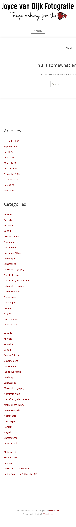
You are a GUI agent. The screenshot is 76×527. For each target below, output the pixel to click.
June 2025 (9, 157)
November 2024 (12, 174)
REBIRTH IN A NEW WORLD (18, 468)
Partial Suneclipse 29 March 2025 (20, 474)
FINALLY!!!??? (10, 457)
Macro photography (14, 269)
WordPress (48, 514)
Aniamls (8, 214)
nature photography (14, 285)
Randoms (9, 463)
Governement (11, 241)
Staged (7, 313)
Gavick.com (54, 510)
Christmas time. (12, 452)
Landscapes (10, 263)
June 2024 (9, 184)
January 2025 (10, 168)
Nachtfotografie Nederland (17, 280)
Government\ (10, 247)
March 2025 (10, 163)
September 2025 (12, 146)
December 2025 (12, 141)
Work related (10, 324)
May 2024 (9, 190)
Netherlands (10, 296)
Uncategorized (11, 319)
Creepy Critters (11, 236)
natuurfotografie (12, 291)
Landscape (9, 258)
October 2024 (11, 179)
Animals (8, 219)
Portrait (8, 308)
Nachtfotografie (12, 275)
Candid (7, 230)
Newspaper (9, 302)
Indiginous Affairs (12, 252)
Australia (8, 225)
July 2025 (8, 151)
